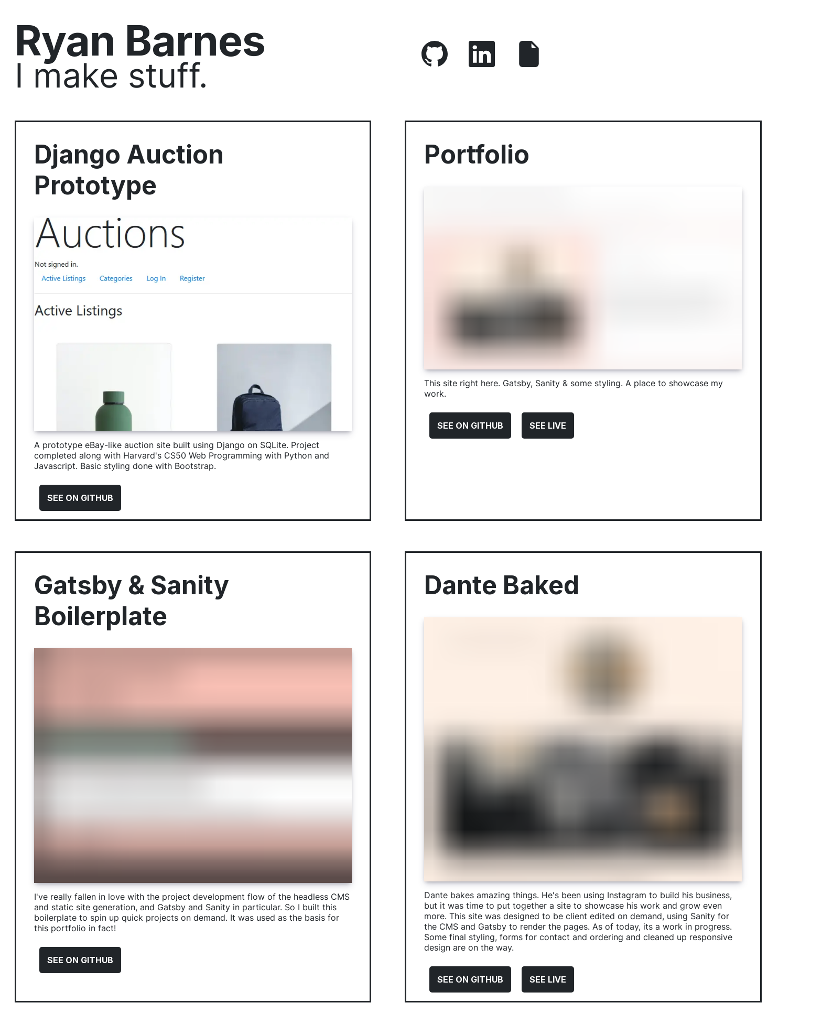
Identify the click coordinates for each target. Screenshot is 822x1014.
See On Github (80, 498)
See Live (547, 425)
